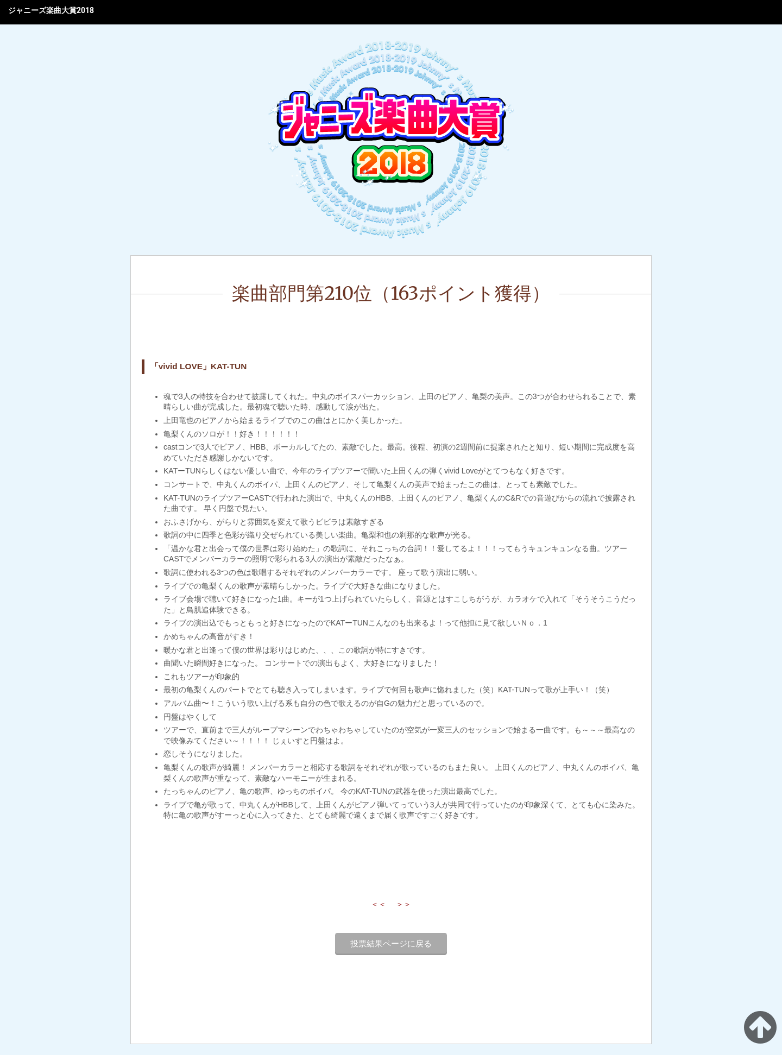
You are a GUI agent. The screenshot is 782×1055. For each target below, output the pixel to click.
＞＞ (403, 904)
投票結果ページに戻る (391, 944)
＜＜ (378, 904)
